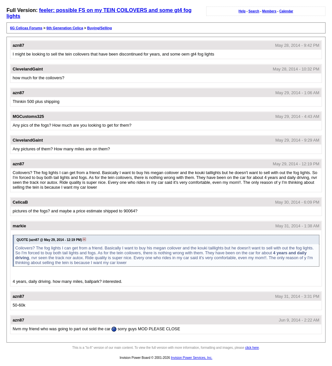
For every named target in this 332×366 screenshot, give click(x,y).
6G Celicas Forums (26, 28)
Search (253, 11)
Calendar (286, 11)
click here (252, 347)
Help (242, 11)
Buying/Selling (99, 28)
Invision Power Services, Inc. (191, 358)
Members (269, 11)
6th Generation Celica (64, 28)
